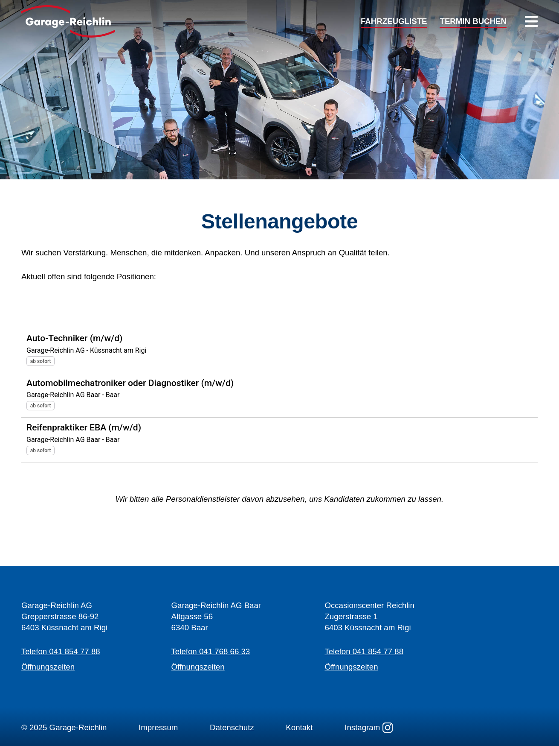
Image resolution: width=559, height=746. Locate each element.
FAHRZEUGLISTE (394, 22)
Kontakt (299, 727)
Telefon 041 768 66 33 (210, 651)
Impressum (158, 727)
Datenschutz (232, 727)
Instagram (369, 727)
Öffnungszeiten (48, 666)
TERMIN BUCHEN (473, 22)
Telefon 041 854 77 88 (60, 651)
